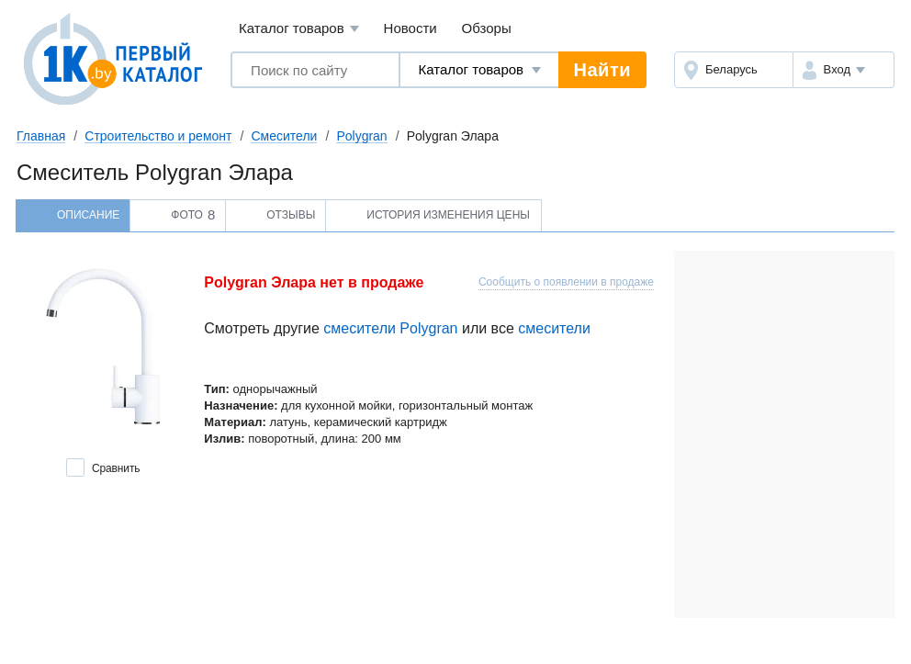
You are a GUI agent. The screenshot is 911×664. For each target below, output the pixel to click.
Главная (41, 136)
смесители (554, 328)
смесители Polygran (390, 328)
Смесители (284, 136)
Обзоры (487, 28)
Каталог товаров (299, 29)
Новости (410, 28)
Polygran (361, 136)
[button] (843, 69)
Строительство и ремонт (157, 136)
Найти (602, 70)
